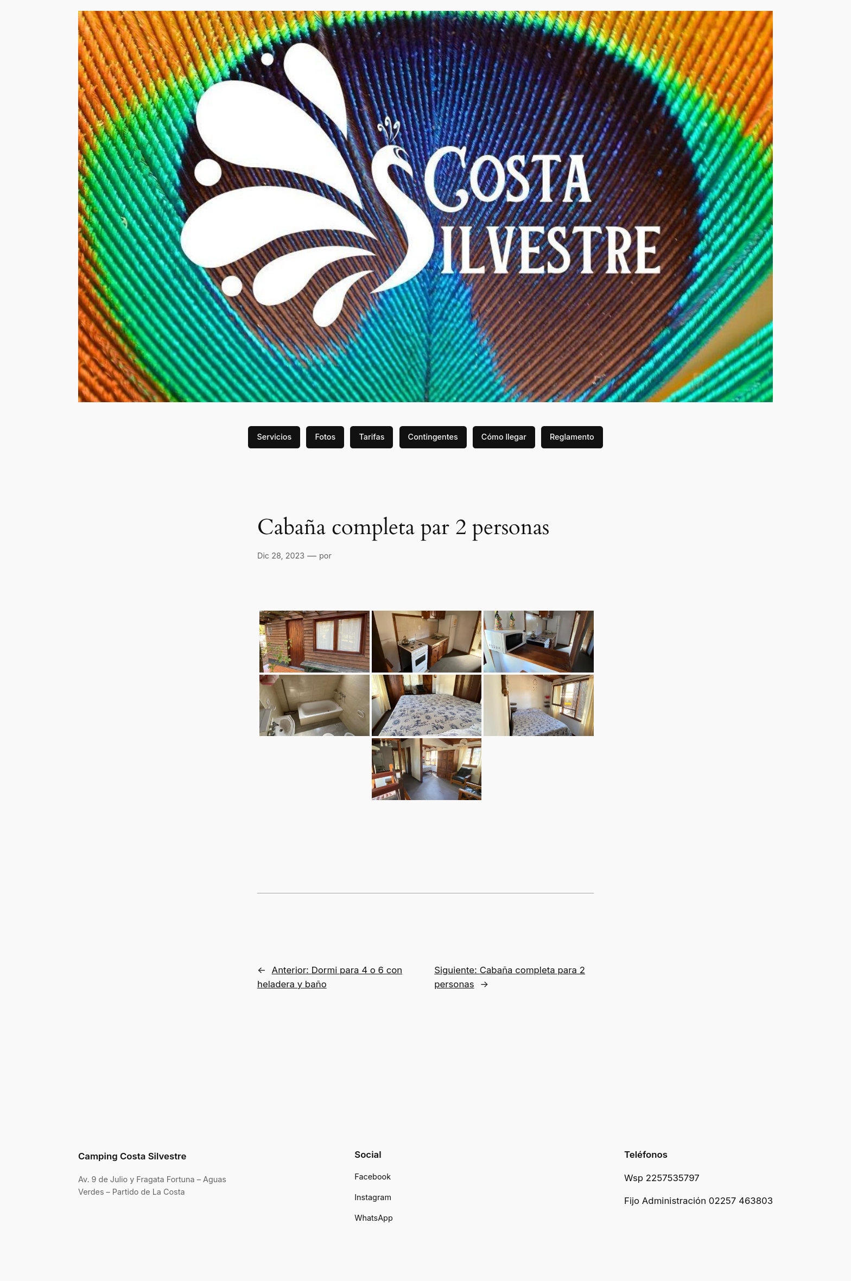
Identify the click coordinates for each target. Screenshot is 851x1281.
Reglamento (572, 436)
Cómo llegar (503, 436)
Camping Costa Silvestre (132, 1156)
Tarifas (371, 436)
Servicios (274, 436)
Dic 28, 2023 (280, 555)
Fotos (325, 436)
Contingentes (433, 436)
